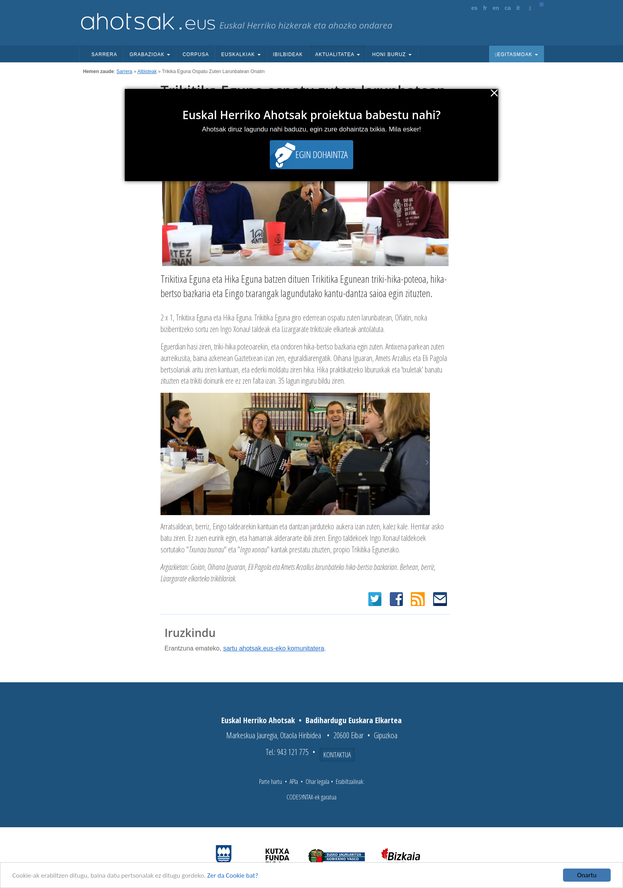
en (496, 8)
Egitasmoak (516, 54)
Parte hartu (270, 781)
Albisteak (147, 71)
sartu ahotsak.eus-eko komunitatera (273, 648)
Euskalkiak (241, 54)
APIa (294, 781)
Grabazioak (150, 54)
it (518, 8)
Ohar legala (317, 781)
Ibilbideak (288, 54)
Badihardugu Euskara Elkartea (354, 720)
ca (508, 8)
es (474, 8)
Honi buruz (392, 54)
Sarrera (104, 54)
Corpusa (195, 54)
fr (485, 8)
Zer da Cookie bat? (232, 876)
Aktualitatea (337, 54)
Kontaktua (337, 754)
